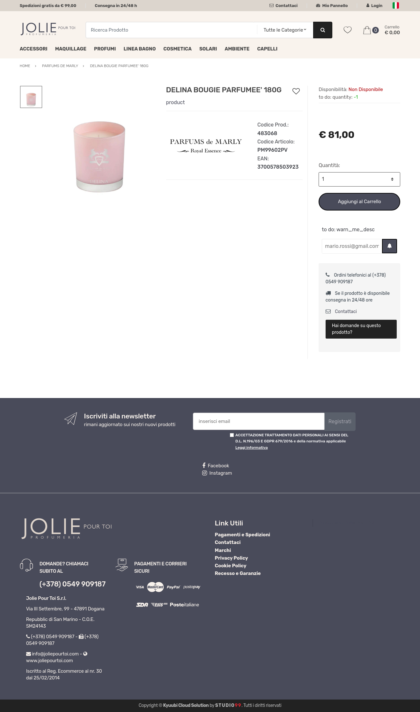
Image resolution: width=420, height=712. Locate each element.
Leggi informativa (251, 447)
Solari (208, 49)
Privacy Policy (231, 558)
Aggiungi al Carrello (359, 201)
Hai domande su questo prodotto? (356, 329)
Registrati (339, 421)
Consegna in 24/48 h (116, 5)
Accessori (34, 49)
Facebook (215, 466)
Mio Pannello (332, 5)
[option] (99, 143)
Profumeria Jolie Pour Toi (346, 523)
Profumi (105, 49)
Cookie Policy (231, 566)
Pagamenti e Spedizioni (242, 535)
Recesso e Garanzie (238, 573)
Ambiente (237, 49)
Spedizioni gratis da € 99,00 (48, 5)
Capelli (267, 49)
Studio (228, 705)
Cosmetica (177, 49)
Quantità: (329, 165)
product (175, 102)
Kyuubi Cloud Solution (186, 705)
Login (374, 5)
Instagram (217, 473)
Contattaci (283, 5)
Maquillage (70, 49)
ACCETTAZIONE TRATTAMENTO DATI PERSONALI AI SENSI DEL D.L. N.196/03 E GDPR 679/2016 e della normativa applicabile (291, 441)
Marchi (223, 550)
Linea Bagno (139, 49)
